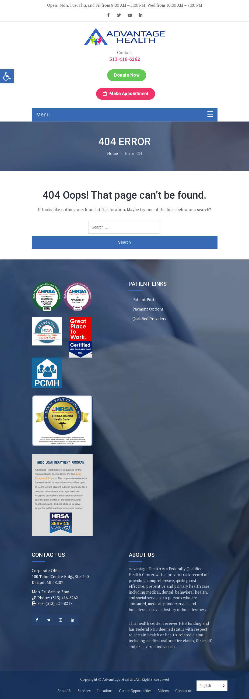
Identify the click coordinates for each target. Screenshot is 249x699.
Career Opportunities (135, 690)
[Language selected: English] (212, 685)
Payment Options (147, 309)
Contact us (183, 690)
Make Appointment (125, 93)
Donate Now (126, 75)
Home (112, 153)
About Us (64, 690)
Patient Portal (145, 299)
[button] (7, 76)
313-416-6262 (124, 59)
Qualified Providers (149, 318)
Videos (163, 690)
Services (84, 690)
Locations (105, 690)
